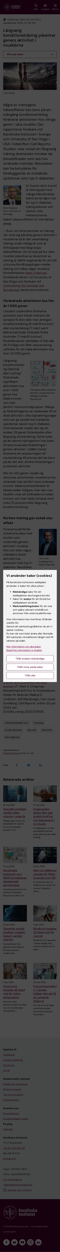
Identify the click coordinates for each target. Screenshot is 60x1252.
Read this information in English (24, 650)
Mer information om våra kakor (23, 646)
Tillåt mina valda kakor (30, 667)
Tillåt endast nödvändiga (30, 658)
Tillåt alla (30, 675)
